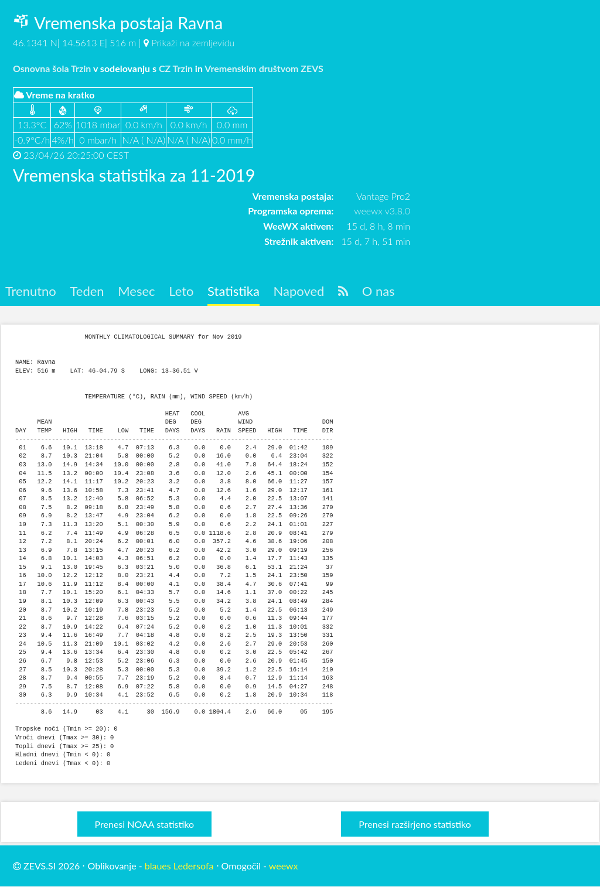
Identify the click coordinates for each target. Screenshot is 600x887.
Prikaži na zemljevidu (192, 42)
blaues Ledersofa (179, 865)
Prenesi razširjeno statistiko (415, 824)
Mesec (138, 291)
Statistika (236, 291)
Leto (183, 291)
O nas (384, 291)
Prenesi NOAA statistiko (144, 824)
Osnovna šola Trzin (52, 68)
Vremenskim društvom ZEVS (263, 68)
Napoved (303, 291)
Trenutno (31, 291)
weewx (283, 865)
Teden (88, 291)
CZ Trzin (176, 68)
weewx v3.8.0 (382, 210)
